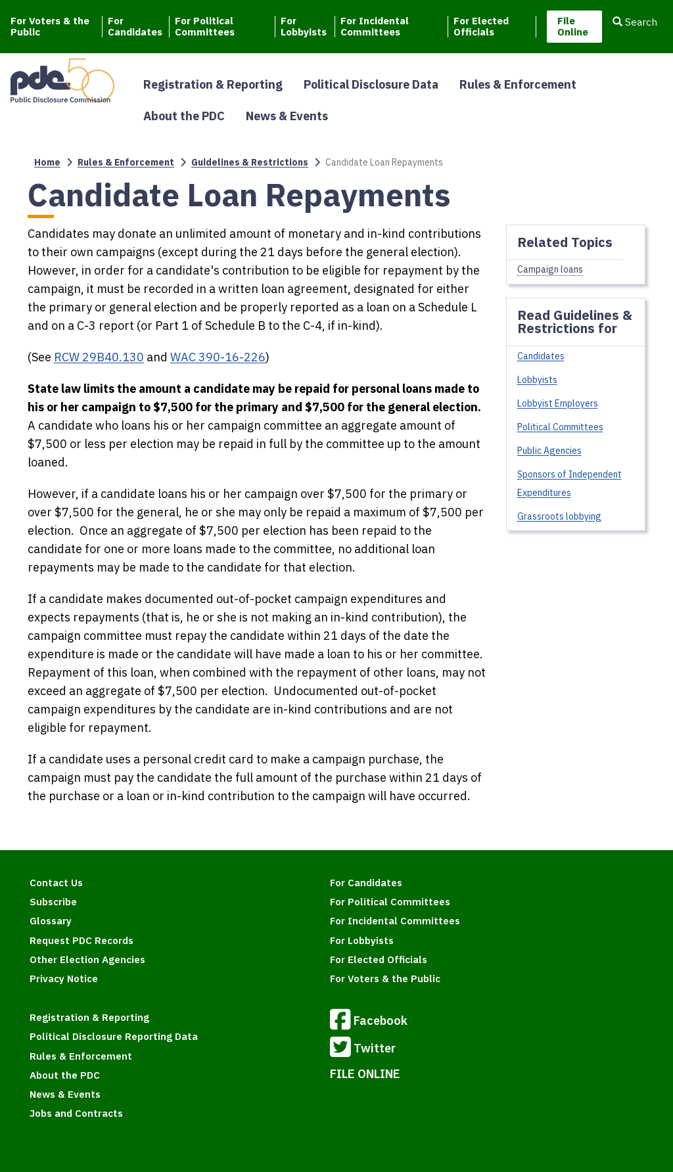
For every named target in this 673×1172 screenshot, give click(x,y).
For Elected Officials (481, 26)
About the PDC (184, 116)
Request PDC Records (81, 940)
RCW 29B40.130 (99, 357)
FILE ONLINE (365, 1073)
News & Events (287, 116)
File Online (572, 26)
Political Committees (560, 427)
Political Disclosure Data (371, 84)
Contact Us (56, 882)
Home (47, 162)
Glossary (51, 920)
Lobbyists (537, 380)
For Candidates (135, 26)
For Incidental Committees (374, 26)
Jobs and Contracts (76, 1113)
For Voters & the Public (50, 26)
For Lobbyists (304, 26)
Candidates (541, 356)
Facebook (368, 1021)
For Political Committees (205, 26)
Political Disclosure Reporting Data (114, 1036)
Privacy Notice (64, 978)
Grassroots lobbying (559, 516)
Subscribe (53, 901)
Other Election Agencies (87, 959)
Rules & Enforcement (517, 84)
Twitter (363, 1049)
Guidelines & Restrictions (249, 162)
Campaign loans (550, 269)
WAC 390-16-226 (218, 357)
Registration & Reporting (213, 84)
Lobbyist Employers (557, 403)
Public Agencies (549, 451)
